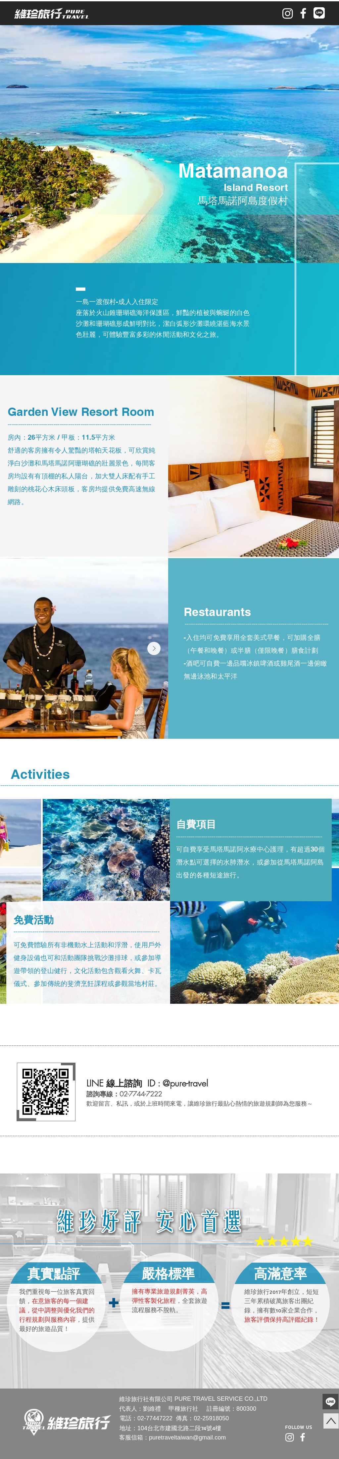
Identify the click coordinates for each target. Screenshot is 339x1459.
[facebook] (303, 13)
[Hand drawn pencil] (311, 1401)
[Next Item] (154, 648)
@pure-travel (185, 1083)
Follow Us (298, 1427)
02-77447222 (154, 1418)
